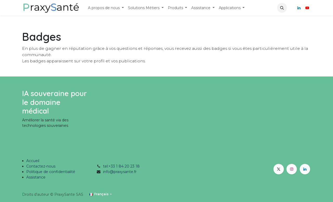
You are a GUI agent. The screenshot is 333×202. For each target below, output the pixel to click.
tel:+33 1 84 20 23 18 (121, 166)
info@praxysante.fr (120, 171)
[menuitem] (106, 8)
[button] (282, 8)
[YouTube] (307, 7)
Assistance (36, 177)
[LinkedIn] (299, 7)
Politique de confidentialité (50, 171)
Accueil (32, 160)
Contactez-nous (40, 166)
